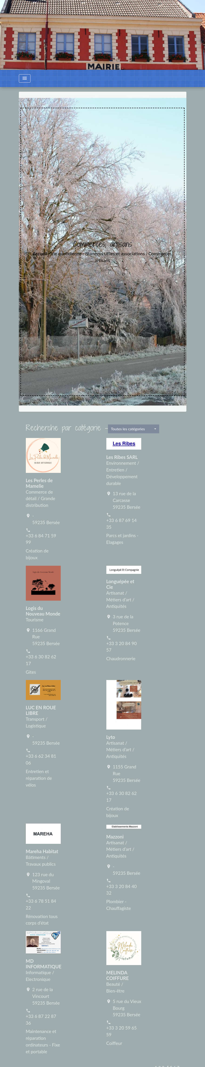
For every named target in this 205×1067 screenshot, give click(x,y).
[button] (133, 428)
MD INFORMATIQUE (43, 963)
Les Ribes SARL (122, 457)
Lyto (110, 737)
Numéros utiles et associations (115, 253)
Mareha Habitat (42, 851)
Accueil (40, 253)
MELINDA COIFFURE (117, 975)
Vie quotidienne (66, 253)
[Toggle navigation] (24, 78)
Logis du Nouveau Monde (43, 610)
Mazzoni (115, 836)
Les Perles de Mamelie (39, 483)
